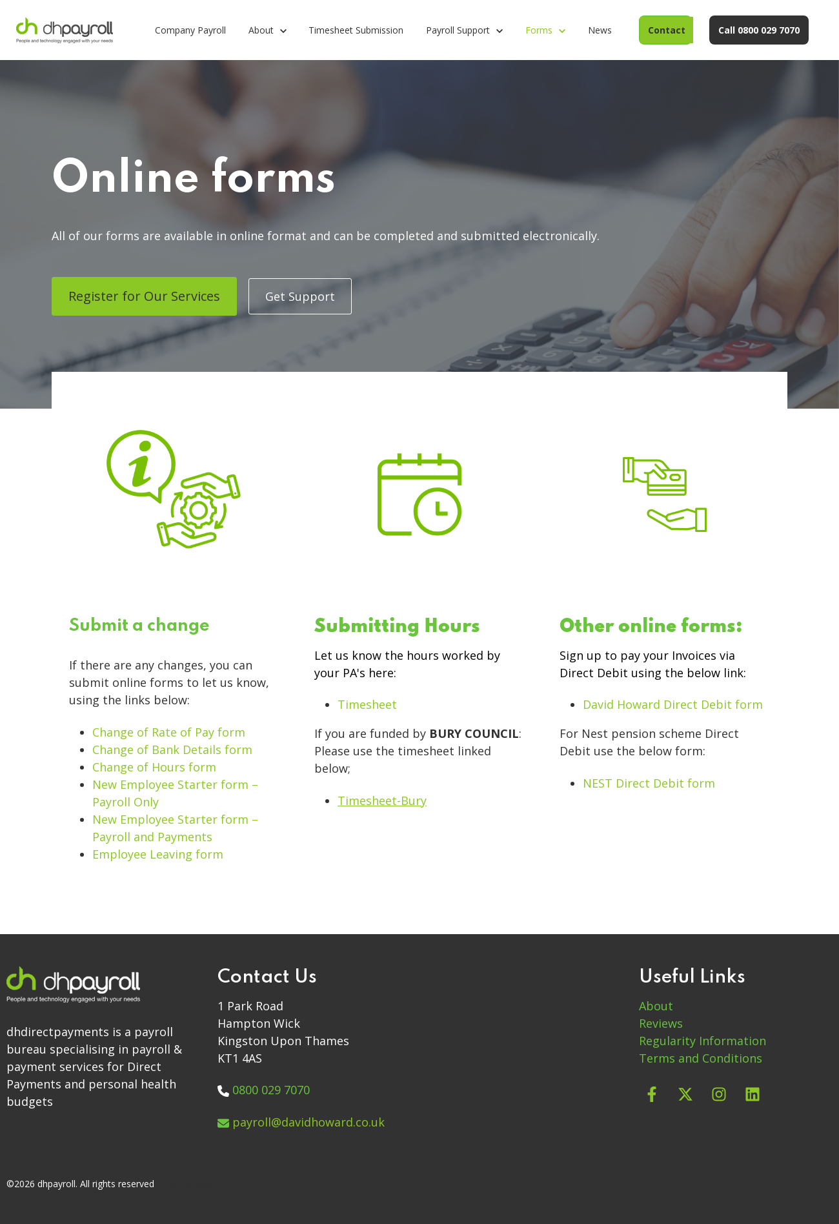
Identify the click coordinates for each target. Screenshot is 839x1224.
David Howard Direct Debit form (674, 704)
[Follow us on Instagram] (719, 1094)
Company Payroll (190, 30)
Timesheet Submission (355, 30)
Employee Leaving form (159, 854)
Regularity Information (702, 1040)
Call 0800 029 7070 (759, 30)
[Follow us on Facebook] (652, 1094)
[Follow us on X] (685, 1094)
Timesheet (369, 704)
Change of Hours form (155, 767)
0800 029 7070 (271, 1089)
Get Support (300, 296)
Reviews (661, 1023)
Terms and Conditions (700, 1058)
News (600, 30)
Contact (666, 30)
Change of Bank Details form (174, 749)
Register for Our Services (144, 296)
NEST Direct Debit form (650, 783)
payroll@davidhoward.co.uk (308, 1122)
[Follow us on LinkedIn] (752, 1094)
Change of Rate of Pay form (170, 732)
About (656, 1006)
